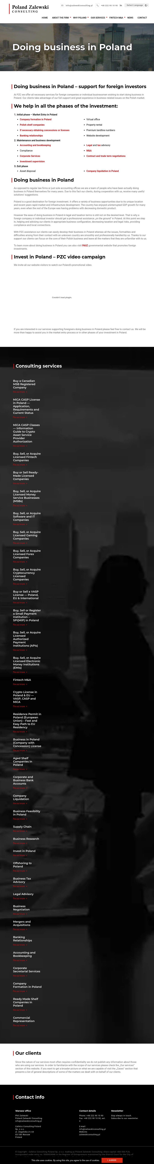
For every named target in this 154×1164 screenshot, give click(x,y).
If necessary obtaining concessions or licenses (45, 130)
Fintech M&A (117, 17)
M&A (89, 150)
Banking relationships (31, 135)
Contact (142, 17)
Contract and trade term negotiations (106, 156)
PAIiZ (85, 245)
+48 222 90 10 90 (109, 6)
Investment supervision (32, 161)
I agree (112, 1160)
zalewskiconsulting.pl (89, 1135)
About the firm (62, 17)
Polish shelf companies (32, 124)
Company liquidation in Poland (102, 171)
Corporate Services (30, 156)
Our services (99, 17)
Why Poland (81, 17)
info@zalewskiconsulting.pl (78, 6)
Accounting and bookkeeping (35, 145)
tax (99, 145)
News (131, 17)
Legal (89, 145)
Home (48, 17)
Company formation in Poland (36, 119)
